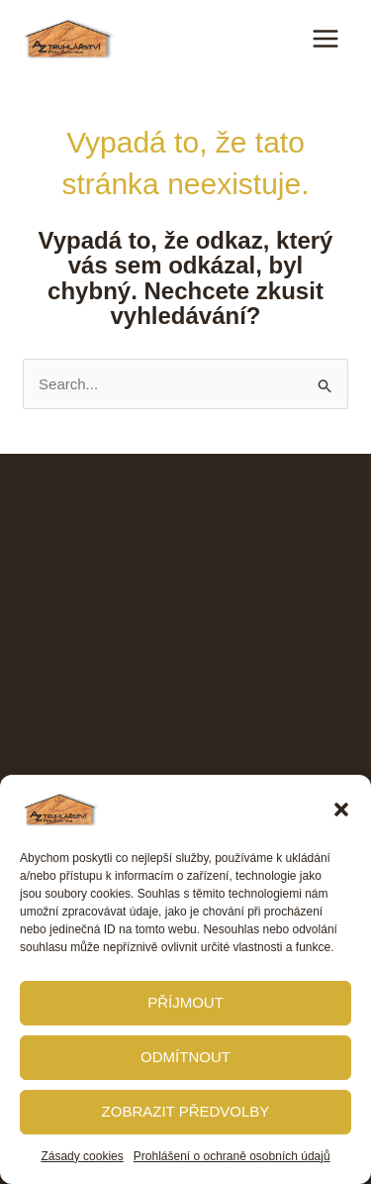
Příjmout (185, 1002)
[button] (341, 809)
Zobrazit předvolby (186, 1111)
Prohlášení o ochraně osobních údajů (232, 1156)
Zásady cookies (82, 1156)
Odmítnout (185, 1056)
